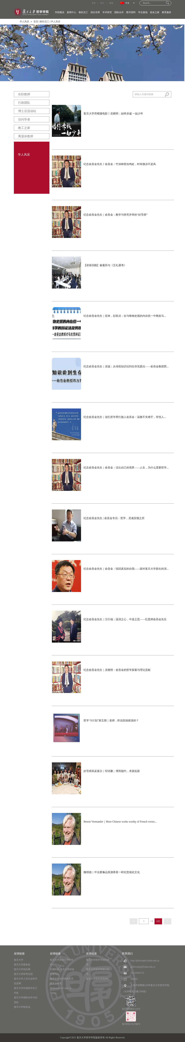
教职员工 (83, 12)
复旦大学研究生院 (23, 974)
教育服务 (166, 12)
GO (158, 921)
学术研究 (107, 12)
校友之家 (154, 12)
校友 (111, 3)
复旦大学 (18, 960)
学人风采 (24, 21)
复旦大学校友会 (22, 1007)
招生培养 (95, 12)
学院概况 (59, 12)
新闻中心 (71, 12)
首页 (35, 21)
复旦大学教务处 (22, 964)
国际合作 (119, 12)
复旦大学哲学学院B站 (97, 978)
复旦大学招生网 (22, 969)
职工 (102, 3)
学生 (94, 3)
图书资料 (131, 12)
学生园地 (142, 12)
